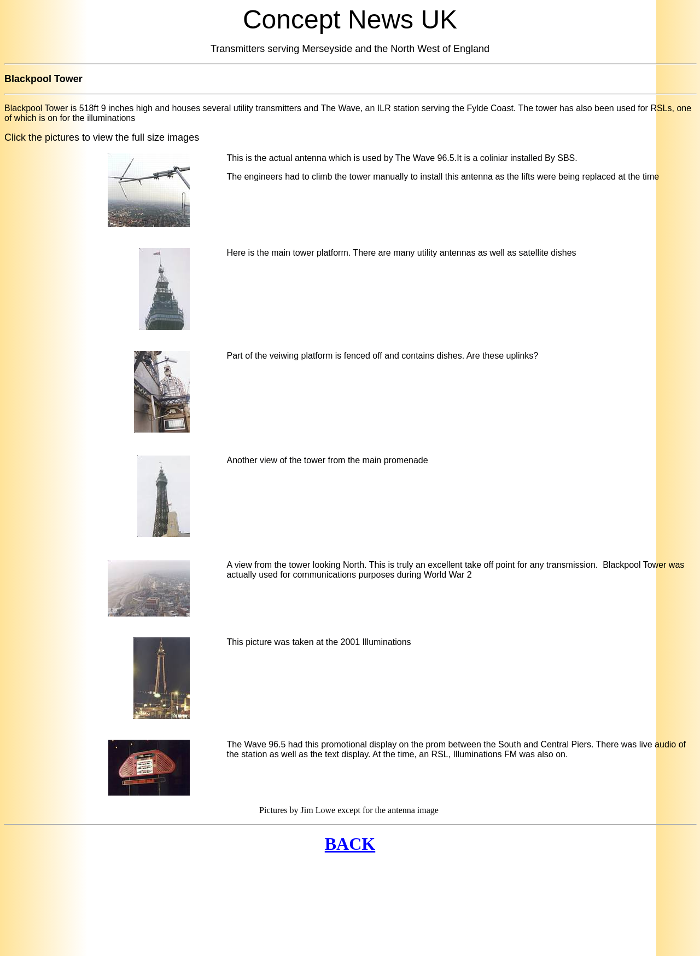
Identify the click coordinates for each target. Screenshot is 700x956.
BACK (350, 844)
